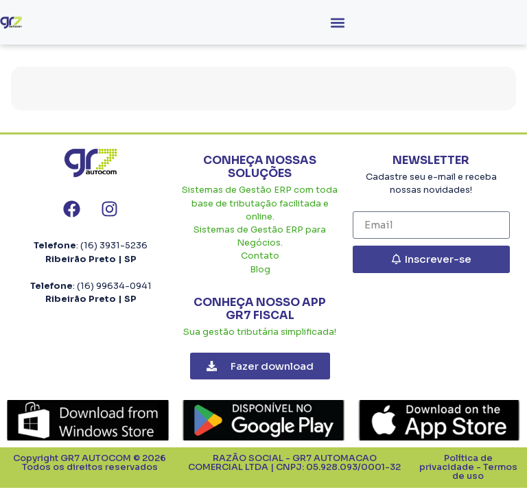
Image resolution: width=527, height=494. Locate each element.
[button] (337, 22)
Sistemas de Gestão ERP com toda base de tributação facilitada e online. (260, 203)
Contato (260, 255)
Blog (260, 269)
